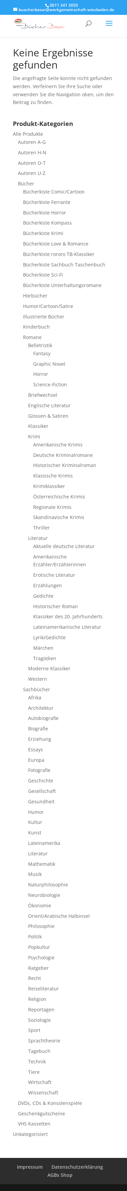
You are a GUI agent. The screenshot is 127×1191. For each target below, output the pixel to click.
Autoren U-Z (31, 173)
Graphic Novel (49, 364)
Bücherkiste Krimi (43, 233)
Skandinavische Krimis (58, 517)
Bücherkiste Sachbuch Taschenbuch (64, 264)
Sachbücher (36, 689)
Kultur (35, 822)
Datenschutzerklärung (77, 1167)
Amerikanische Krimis (58, 444)
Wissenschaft (43, 1092)
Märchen (43, 648)
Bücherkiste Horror (44, 212)
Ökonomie (39, 905)
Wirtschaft (39, 1082)
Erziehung (39, 739)
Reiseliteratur (43, 988)
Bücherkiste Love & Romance (55, 243)
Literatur (38, 538)
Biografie (38, 728)
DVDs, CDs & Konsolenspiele (50, 1103)
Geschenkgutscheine (41, 1113)
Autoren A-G (32, 142)
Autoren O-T (32, 163)
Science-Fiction (50, 384)
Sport (34, 1030)
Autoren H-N (32, 152)
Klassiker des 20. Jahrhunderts (68, 616)
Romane (32, 337)
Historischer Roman (55, 606)
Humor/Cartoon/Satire (48, 306)
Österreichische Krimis (59, 496)
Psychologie (41, 957)
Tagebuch (39, 1051)
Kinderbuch (36, 326)
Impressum (30, 1167)
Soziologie (39, 1020)
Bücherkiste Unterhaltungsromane (62, 285)
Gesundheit (41, 801)
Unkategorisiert (30, 1134)
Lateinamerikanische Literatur (67, 627)
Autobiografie (43, 718)
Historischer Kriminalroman (64, 465)
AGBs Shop (59, 1175)
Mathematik (41, 864)
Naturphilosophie (48, 884)
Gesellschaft (42, 791)
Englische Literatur (49, 405)
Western (37, 679)
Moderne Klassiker (49, 668)
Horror (40, 374)
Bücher (26, 183)
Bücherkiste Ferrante (46, 202)
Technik (37, 1061)
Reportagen (41, 1009)
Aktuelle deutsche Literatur (64, 546)
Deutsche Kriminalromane (63, 455)
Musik (35, 874)
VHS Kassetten (34, 1123)
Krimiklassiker (49, 486)
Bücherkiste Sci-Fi (43, 274)
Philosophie (41, 926)
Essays (35, 749)
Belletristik (40, 345)
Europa (36, 760)
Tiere (34, 1072)
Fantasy (41, 353)
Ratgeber (38, 968)
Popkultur (39, 947)
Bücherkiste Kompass (47, 222)
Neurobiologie (44, 895)
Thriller (41, 527)
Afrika (34, 697)
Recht (34, 978)
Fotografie (39, 770)
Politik (35, 936)
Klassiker (38, 426)
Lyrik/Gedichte (49, 637)
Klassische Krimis (53, 475)
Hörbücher (35, 295)
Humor (36, 812)
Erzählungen (47, 585)
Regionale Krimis (52, 507)
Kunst (34, 832)
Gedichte (43, 596)
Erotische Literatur (54, 575)
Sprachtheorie (44, 1040)
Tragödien (44, 658)
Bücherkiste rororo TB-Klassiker (58, 254)
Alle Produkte (28, 134)
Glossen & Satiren (48, 416)
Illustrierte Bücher (43, 316)
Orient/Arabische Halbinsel (59, 916)
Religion (37, 999)
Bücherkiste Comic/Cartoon (54, 191)
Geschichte (40, 780)
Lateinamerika (44, 843)
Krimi (34, 436)
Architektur (41, 708)
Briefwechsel (42, 395)
